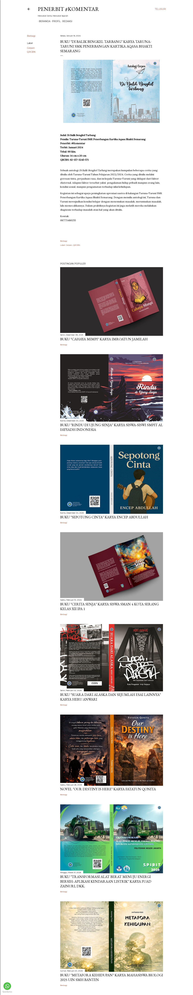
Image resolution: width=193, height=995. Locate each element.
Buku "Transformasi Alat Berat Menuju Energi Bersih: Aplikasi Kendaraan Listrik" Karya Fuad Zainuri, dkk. (105, 881)
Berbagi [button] (31, 36)
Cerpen (31, 48)
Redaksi (66, 21)
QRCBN (31, 52)
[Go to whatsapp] (7, 986)
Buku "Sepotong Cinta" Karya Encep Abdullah (104, 517)
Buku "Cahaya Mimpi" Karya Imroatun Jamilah (104, 339)
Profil (55, 21)
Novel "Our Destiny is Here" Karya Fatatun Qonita (108, 789)
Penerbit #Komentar (68, 9)
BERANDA (43, 21)
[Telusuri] (160, 9)
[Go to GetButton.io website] (7, 992)
